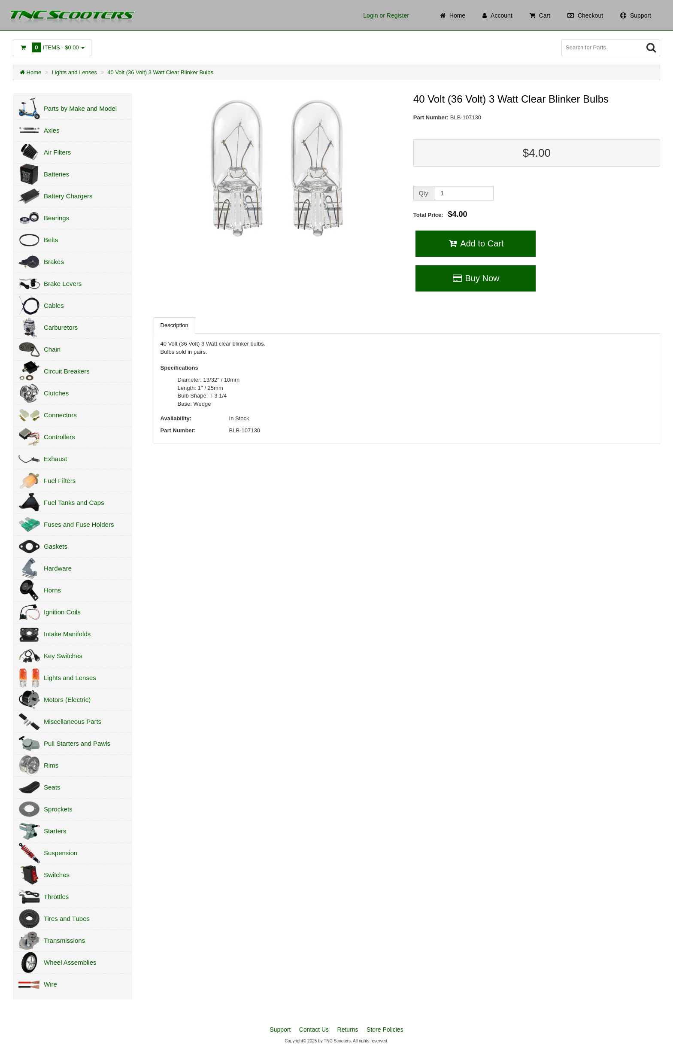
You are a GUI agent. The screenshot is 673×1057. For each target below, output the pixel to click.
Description (174, 325)
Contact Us (314, 1029)
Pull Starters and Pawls (77, 743)
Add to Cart (475, 243)
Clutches (56, 393)
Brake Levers (63, 283)
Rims (51, 765)
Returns (347, 1029)
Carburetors (61, 327)
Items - (52, 47)
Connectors (60, 415)
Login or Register (386, 15)
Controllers (59, 436)
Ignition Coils (62, 612)
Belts (51, 239)
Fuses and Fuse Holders (79, 524)
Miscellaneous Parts (72, 721)
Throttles (56, 896)
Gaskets (55, 546)
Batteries (56, 174)
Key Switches (63, 655)
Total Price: (440, 214)
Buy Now (475, 278)
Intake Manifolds (67, 634)
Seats (52, 787)
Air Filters (57, 152)
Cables (54, 305)
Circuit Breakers (67, 371)
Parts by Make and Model (80, 108)
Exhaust (55, 458)
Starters (55, 831)
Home (30, 72)
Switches (57, 874)
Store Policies (385, 1029)
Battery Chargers (68, 196)
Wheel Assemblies (70, 962)
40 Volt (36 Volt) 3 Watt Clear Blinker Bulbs (160, 72)
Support (280, 1029)
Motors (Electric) (67, 699)
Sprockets (58, 809)
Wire (50, 984)
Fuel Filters (60, 480)
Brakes (54, 261)
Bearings (56, 218)
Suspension (60, 853)
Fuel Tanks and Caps (74, 502)
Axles (52, 130)
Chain (52, 349)
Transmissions (64, 940)
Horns (52, 590)
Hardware (58, 568)
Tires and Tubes (67, 918)
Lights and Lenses (74, 72)
